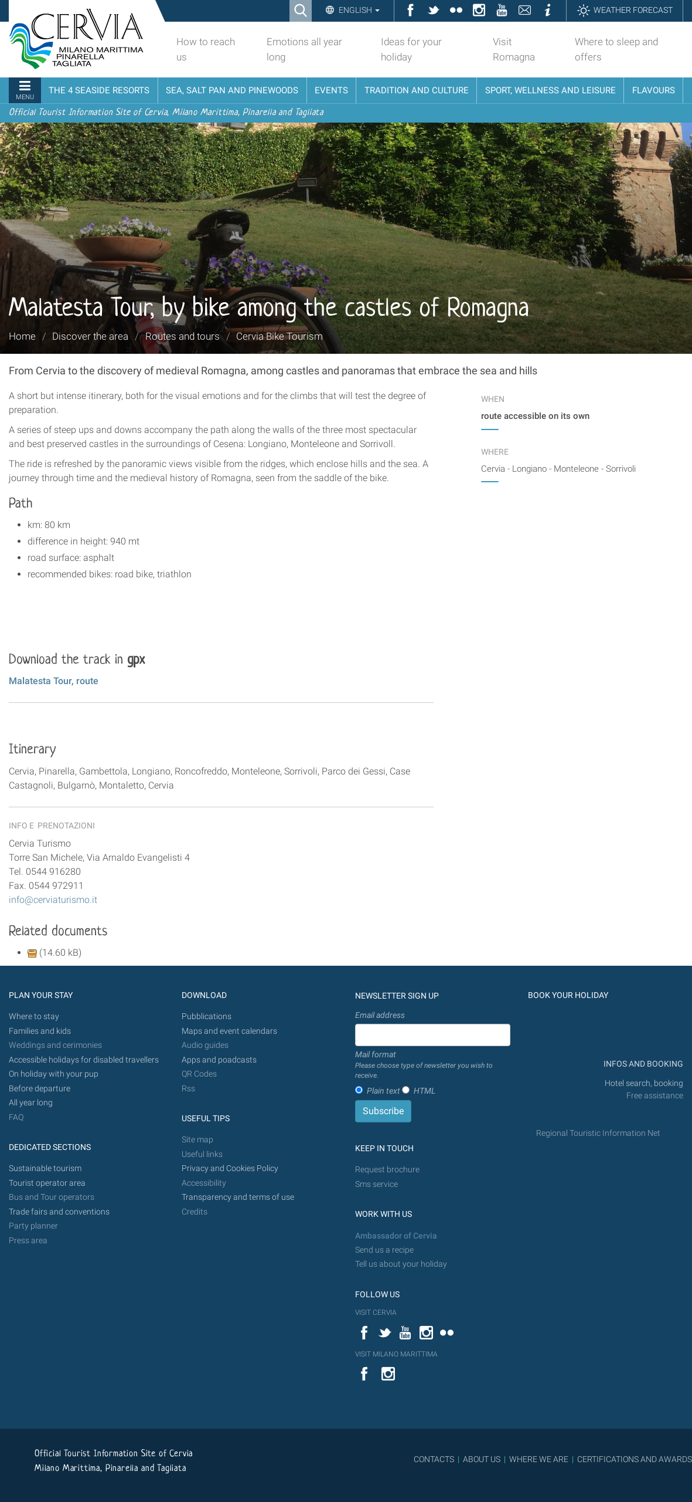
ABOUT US (481, 1459)
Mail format (432, 1065)
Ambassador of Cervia (396, 1236)
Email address (380, 1015)
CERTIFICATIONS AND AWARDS (634, 1459)
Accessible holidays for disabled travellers (84, 1060)
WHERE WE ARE (538, 1459)
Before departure (39, 1089)
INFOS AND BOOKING (642, 1064)
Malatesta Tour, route (53, 680)
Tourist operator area (47, 1183)
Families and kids (40, 1031)
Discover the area (90, 336)
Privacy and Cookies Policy (230, 1168)
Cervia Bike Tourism (279, 336)
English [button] (358, 10)
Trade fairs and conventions (59, 1212)
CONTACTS (434, 1459)
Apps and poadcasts (219, 1060)
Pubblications (206, 1016)
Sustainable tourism (45, 1168)
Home (22, 336)
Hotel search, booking (644, 1083)
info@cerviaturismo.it (53, 899)
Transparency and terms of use (238, 1197)
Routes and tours (182, 336)
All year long (31, 1103)
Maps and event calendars (229, 1031)
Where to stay (34, 1016)
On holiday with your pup (53, 1074)
